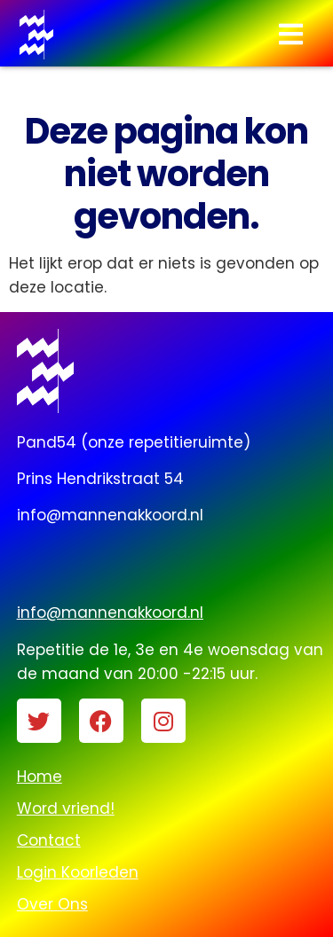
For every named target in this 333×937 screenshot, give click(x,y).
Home (39, 776)
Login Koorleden (78, 872)
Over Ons (52, 904)
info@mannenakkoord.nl (110, 612)
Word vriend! (66, 808)
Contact (49, 840)
